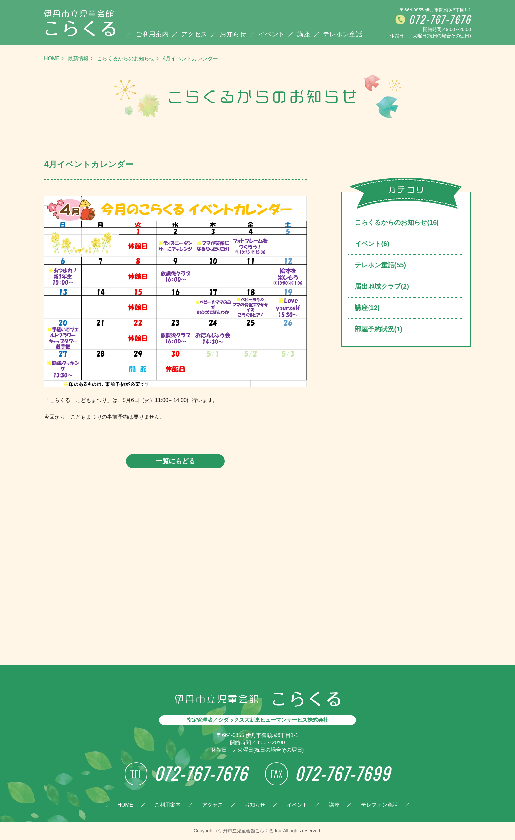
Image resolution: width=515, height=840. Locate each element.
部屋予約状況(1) (378, 329)
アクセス (194, 34)
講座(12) (367, 307)
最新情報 (78, 58)
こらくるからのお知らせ (126, 58)
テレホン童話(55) (380, 265)
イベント (271, 34)
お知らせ (233, 34)
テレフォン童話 (379, 804)
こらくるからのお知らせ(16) (397, 222)
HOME (52, 58)
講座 (303, 34)
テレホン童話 (342, 34)
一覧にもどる (175, 461)
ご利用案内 (152, 34)
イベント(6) (372, 243)
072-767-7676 (440, 19)
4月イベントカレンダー (190, 58)
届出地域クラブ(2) (382, 286)
